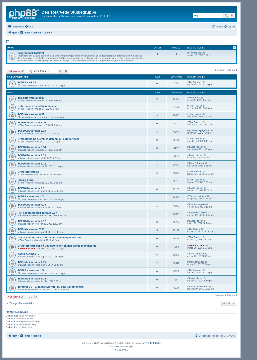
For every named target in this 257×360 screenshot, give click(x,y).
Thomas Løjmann (197, 196)
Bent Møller (194, 229)
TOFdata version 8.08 (31, 97)
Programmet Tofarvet (30, 52)
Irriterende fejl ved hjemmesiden (38, 106)
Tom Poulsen (195, 52)
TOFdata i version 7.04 (32, 278)
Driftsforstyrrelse (28, 171)
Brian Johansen (196, 163)
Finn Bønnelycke (197, 204)
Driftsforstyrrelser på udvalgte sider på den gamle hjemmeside (57, 245)
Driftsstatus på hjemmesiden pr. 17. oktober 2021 (48, 138)
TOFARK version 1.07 (31, 196)
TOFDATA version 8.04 (32, 147)
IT (7, 41)
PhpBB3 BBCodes (153, 343)
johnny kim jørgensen (199, 130)
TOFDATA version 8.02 (32, 163)
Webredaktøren (28, 248)
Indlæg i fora (26, 180)
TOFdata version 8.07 (31, 114)
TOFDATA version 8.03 (32, 155)
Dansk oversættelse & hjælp (121, 347)
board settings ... (28, 253)
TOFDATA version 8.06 (32, 122)
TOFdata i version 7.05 (32, 262)
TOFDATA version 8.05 (32, 130)
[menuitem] (29, 26)
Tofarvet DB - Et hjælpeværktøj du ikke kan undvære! (51, 286)
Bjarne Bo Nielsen (29, 215)
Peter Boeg (194, 97)
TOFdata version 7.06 (31, 229)
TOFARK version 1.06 (31, 270)
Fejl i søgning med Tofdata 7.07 (37, 212)
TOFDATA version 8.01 (32, 188)
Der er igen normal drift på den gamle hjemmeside (49, 237)
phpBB (95, 343)
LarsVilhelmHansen (29, 289)
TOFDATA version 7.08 (32, 204)
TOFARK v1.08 (27, 82)
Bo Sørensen (30, 85)
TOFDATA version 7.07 (32, 221)
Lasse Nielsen (27, 133)
